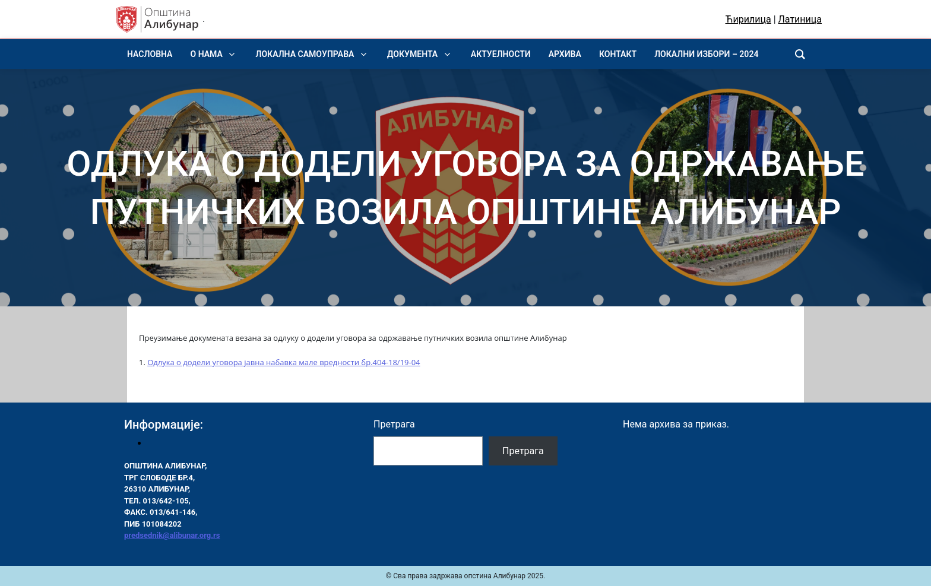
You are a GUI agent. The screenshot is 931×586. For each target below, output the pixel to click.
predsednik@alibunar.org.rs (172, 535)
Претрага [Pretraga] (523, 451)
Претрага (394, 424)
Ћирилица (748, 19)
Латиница (800, 19)
